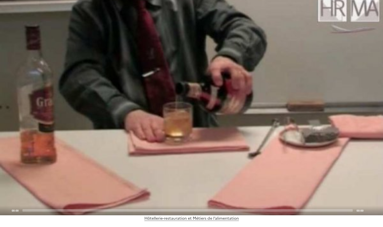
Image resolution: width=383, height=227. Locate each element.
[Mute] (368, 210)
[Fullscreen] (376, 210)
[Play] (191, 107)
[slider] (187, 210)
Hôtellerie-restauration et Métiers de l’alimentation (191, 218)
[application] (191, 107)
